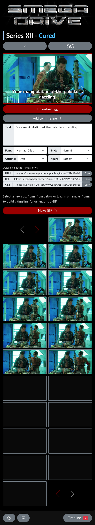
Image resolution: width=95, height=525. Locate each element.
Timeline (78, 517)
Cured (47, 35)
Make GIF (47, 210)
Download (47, 109)
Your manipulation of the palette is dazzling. (53, 135)
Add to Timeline (47, 118)
